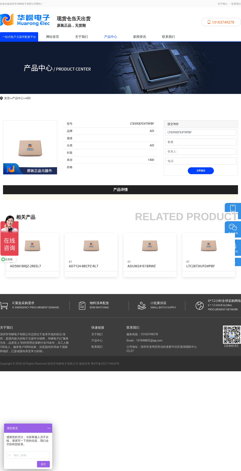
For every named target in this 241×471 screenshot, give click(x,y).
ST (70, 261)
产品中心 (110, 37)
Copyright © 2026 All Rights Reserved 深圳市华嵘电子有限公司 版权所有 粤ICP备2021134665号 (59, 363)
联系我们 (236, 3)
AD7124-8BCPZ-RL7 (83, 266)
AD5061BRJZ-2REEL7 (25, 266)
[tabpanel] (30, 147)
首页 (7, 98)
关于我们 (222, 3)
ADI (28, 98)
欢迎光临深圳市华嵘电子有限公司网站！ (21, 3)
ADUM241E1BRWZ (142, 266)
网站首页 (52, 37)
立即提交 (200, 170)
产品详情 (120, 189)
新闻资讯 (139, 37)
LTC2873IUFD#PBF (200, 266)
